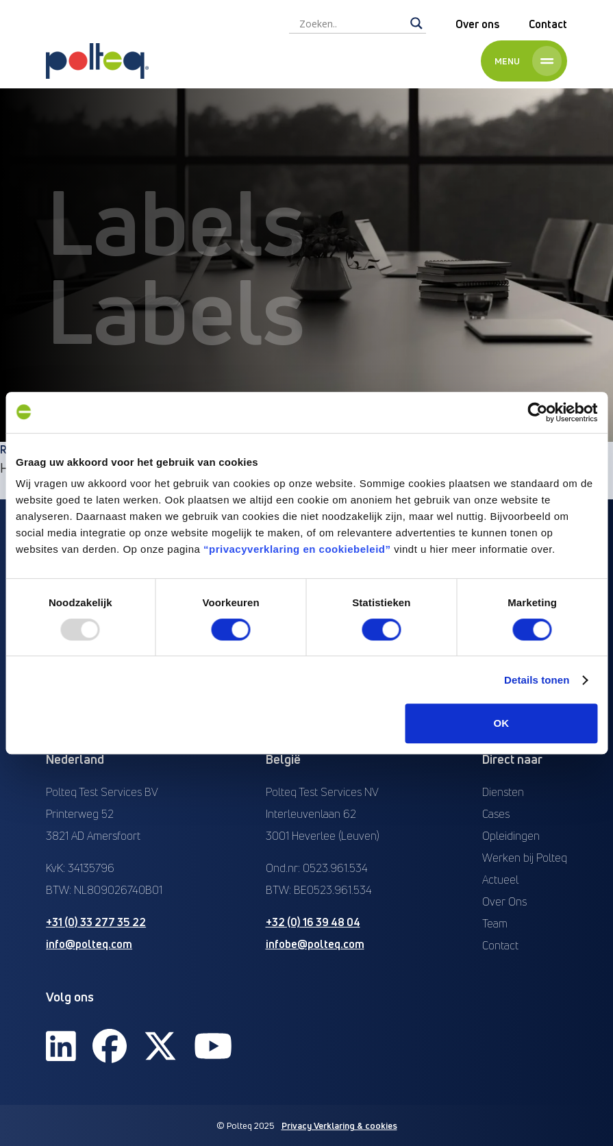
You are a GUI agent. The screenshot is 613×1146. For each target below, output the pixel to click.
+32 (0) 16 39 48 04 (313, 922)
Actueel (500, 879)
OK (502, 723)
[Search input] (351, 23)
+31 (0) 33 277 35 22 (96, 922)
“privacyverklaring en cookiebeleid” (296, 549)
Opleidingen (511, 835)
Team (495, 923)
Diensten (503, 791)
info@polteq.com (89, 943)
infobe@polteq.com (315, 943)
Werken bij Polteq (524, 857)
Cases (496, 813)
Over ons (477, 24)
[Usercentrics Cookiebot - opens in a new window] (537, 412)
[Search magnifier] (416, 23)
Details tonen (536, 680)
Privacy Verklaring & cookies (339, 1125)
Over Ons (504, 901)
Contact (548, 24)
